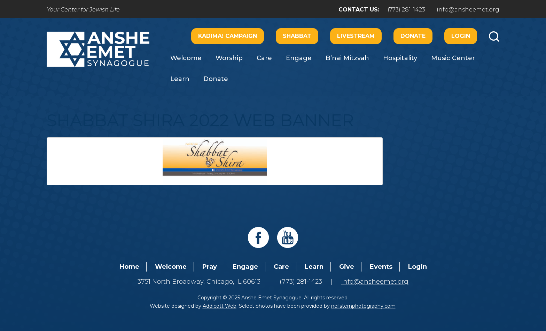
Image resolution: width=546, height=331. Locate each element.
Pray (209, 267)
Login (460, 36)
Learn (179, 79)
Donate (413, 36)
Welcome (186, 58)
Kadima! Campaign (227, 36)
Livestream (356, 36)
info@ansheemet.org (468, 9)
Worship (229, 58)
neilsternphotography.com (363, 306)
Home (129, 267)
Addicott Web (219, 306)
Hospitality (400, 58)
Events (381, 267)
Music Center (453, 58)
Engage (299, 58)
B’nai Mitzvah (347, 58)
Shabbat (297, 36)
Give (346, 267)
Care (264, 58)
